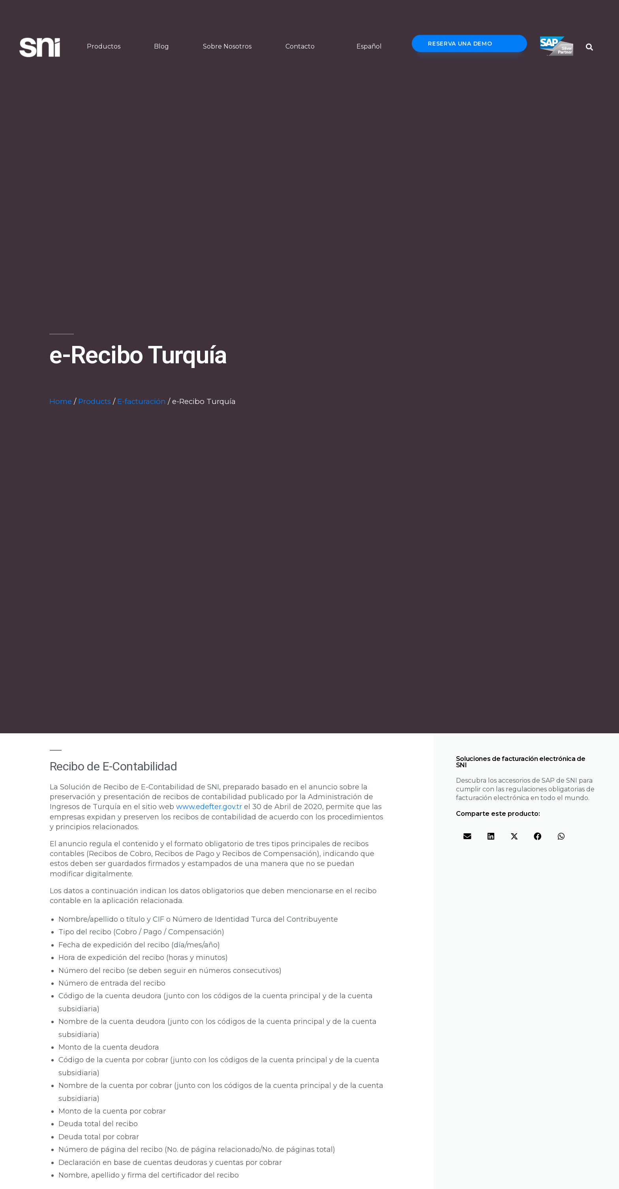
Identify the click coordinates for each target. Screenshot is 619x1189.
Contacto (300, 46)
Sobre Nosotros (227, 46)
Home (60, 401)
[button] (589, 47)
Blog (161, 46)
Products (94, 401)
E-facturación (141, 401)
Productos (103, 46)
